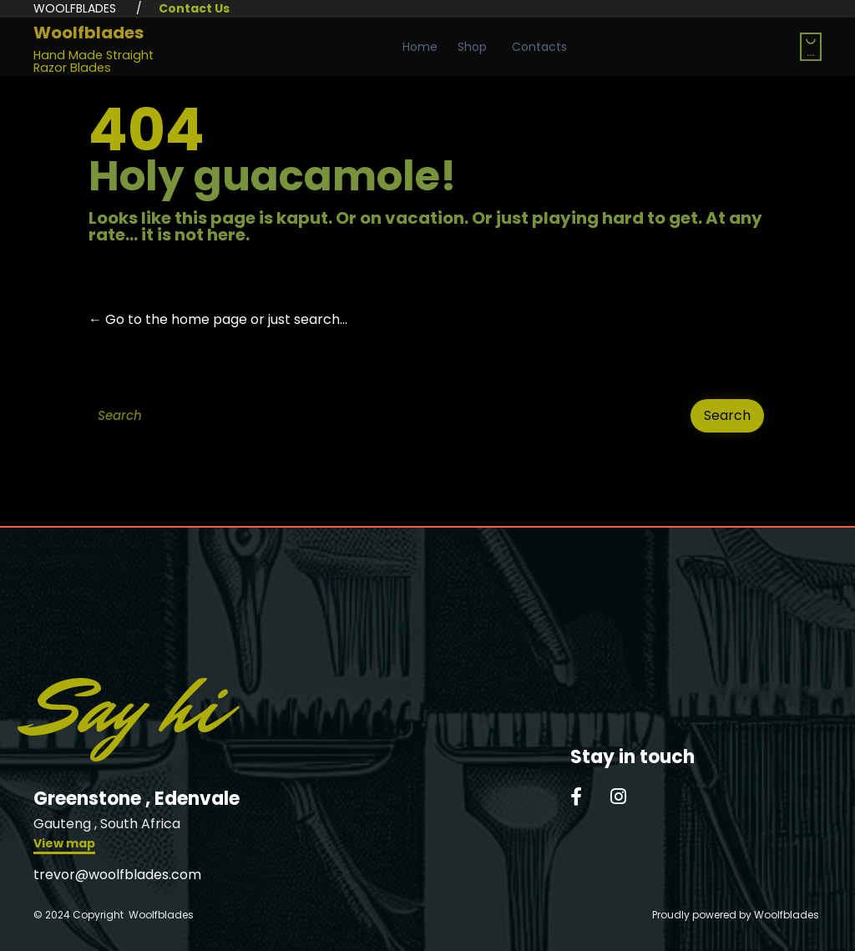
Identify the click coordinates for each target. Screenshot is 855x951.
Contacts (539, 46)
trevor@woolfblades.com (117, 874)
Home (420, 46)
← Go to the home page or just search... (218, 319)
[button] (64, 845)
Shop (472, 46)
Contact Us (194, 8)
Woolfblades (88, 32)
